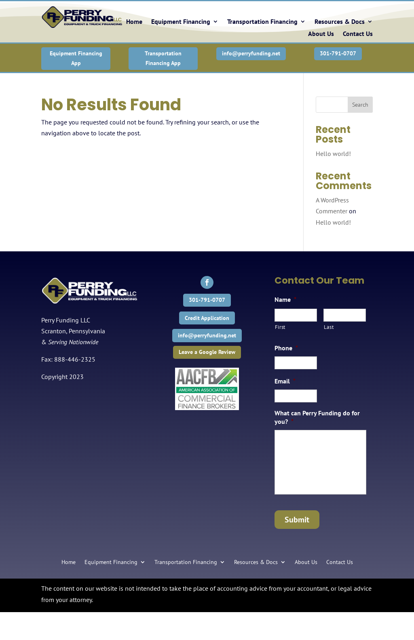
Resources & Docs (340, 22)
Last (329, 327)
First (280, 327)
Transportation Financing (262, 22)
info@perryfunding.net (251, 53)
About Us (321, 34)
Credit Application (207, 318)
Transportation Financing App (163, 58)
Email (285, 381)
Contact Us (358, 34)
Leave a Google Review (207, 352)
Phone (286, 348)
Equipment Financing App (76, 58)
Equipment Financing (180, 22)
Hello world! (333, 153)
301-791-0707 (338, 53)
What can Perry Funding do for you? (317, 417)
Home (134, 22)
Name (285, 299)
